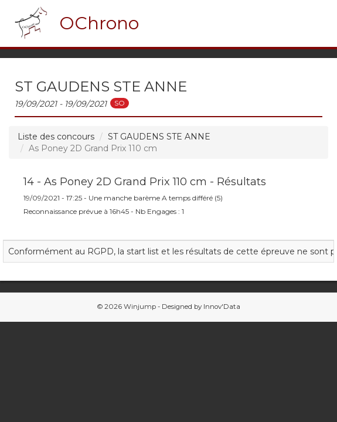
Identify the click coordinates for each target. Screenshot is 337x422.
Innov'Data (221, 306)
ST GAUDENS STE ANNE (159, 136)
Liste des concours (56, 136)
